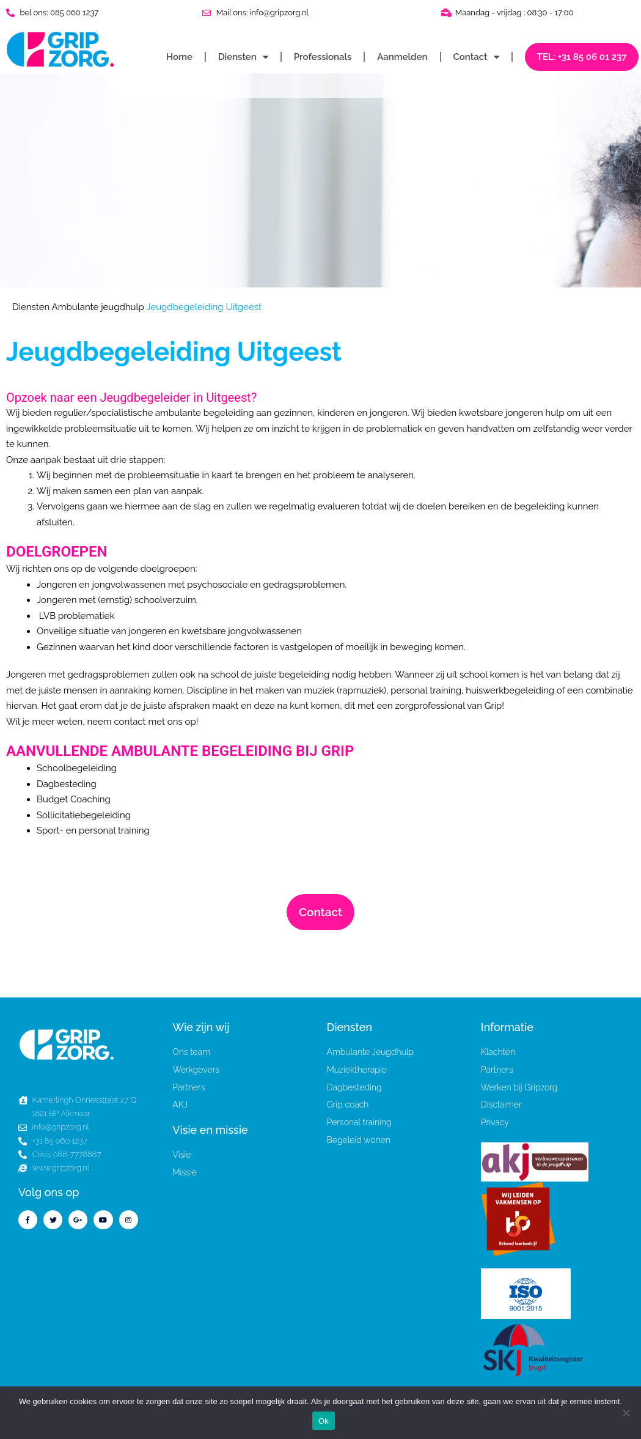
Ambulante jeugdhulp (98, 307)
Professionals (323, 56)
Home (179, 56)
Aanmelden (402, 56)
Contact (476, 57)
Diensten (243, 57)
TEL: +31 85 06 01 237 (582, 56)
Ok (323, 1421)
